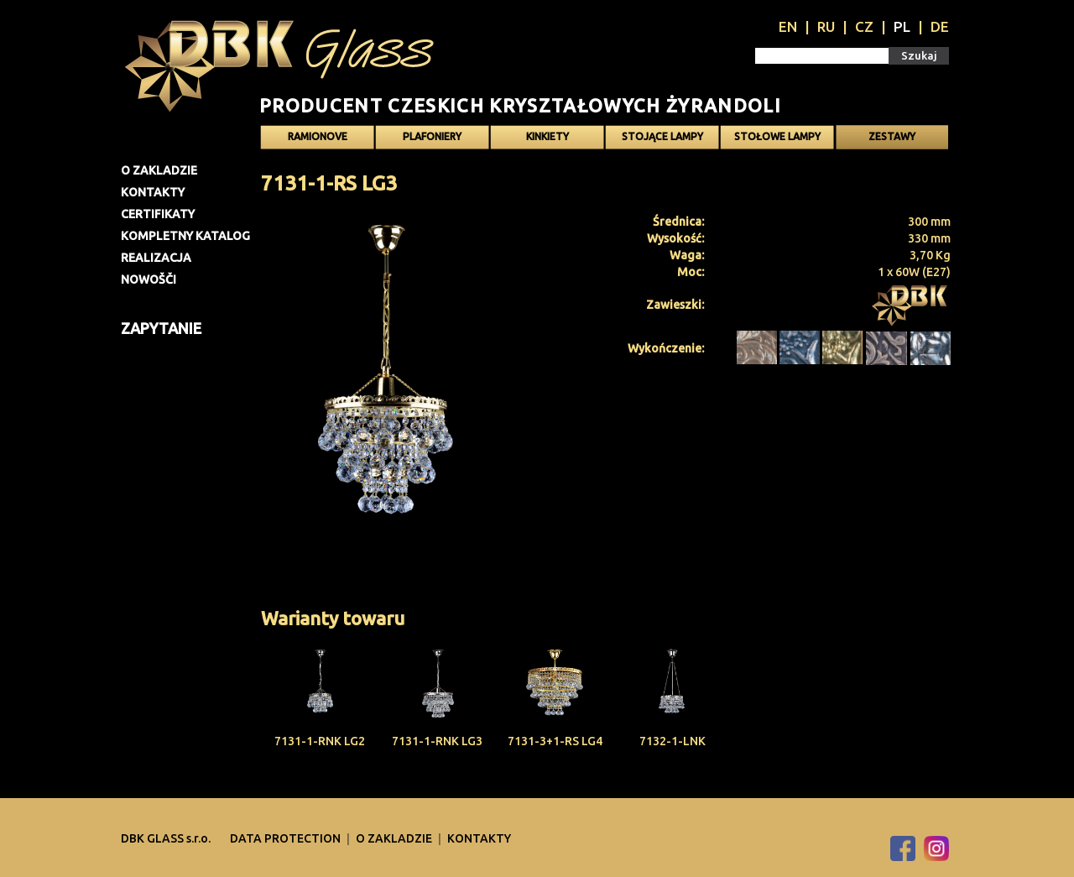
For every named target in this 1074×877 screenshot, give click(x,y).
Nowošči (148, 279)
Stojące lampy (662, 136)
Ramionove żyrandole (317, 140)
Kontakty (153, 192)
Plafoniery (432, 136)
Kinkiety (547, 136)
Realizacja (156, 257)
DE (940, 26)
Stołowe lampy (777, 136)
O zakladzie (159, 170)
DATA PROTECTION (286, 838)
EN (788, 26)
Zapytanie (161, 328)
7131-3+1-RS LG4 (555, 741)
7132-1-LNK (672, 741)
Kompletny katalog (185, 236)
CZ (864, 26)
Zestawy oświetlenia (892, 140)
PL (902, 26)
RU (826, 26)
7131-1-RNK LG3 (437, 741)
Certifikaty (158, 214)
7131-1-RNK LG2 (319, 741)
